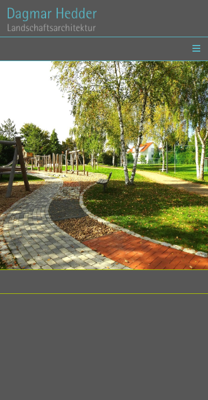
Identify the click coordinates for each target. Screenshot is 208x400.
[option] (104, 165)
